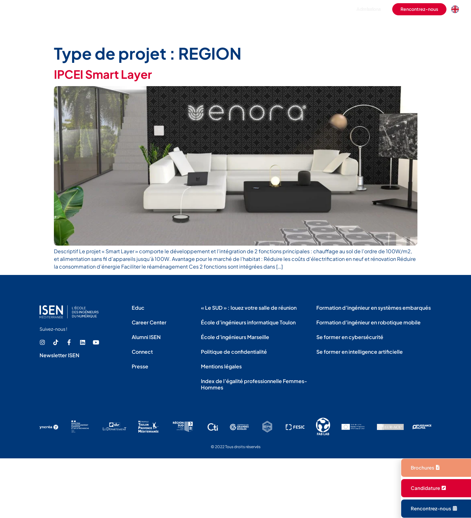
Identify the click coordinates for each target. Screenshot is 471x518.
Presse (140, 366)
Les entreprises (356, 26)
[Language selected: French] (456, 9)
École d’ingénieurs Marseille (235, 337)
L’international (310, 26)
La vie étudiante (264, 26)
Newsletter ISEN (59, 355)
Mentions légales (221, 366)
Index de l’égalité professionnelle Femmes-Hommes (254, 384)
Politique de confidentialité (234, 351)
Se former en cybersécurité (349, 337)
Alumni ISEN (146, 337)
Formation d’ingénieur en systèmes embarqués (373, 307)
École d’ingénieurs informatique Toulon (248, 322)
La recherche (401, 26)
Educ (138, 307)
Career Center (149, 322)
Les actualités (443, 26)
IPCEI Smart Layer (103, 74)
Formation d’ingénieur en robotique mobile (368, 322)
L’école (185, 26)
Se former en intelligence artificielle (359, 351)
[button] (334, 9)
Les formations (220, 27)
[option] (456, 9)
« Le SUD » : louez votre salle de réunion (249, 307)
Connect (142, 351)
